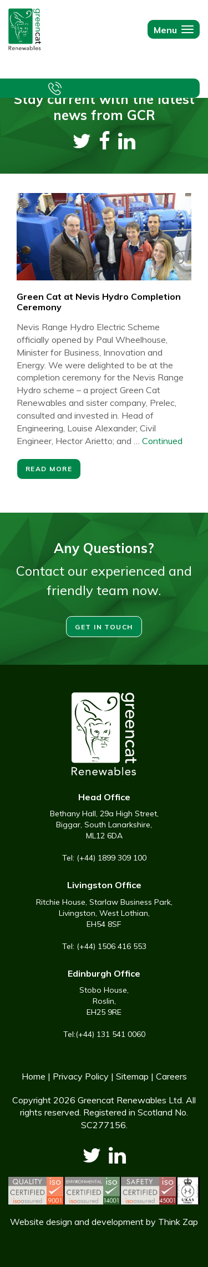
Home (33, 1076)
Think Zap (178, 1221)
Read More (49, 469)
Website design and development (77, 1221)
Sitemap (132, 1076)
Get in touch (104, 627)
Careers (171, 1076)
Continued (162, 440)
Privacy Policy (81, 1076)
